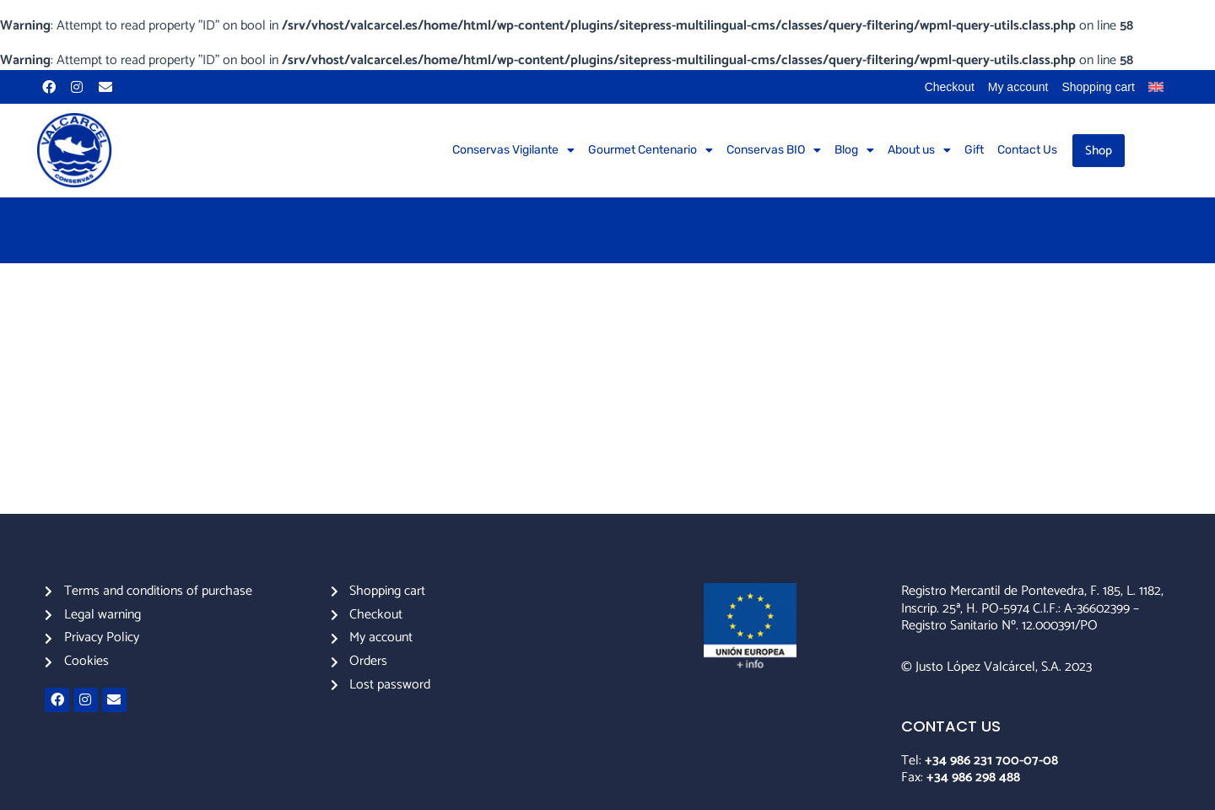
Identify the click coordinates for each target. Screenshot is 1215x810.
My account (1018, 87)
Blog (854, 150)
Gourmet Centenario (650, 150)
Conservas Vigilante (513, 150)
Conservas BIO (773, 150)
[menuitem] (1156, 86)
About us (919, 150)
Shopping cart (1097, 87)
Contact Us (1027, 150)
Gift (974, 150)
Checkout (950, 87)
